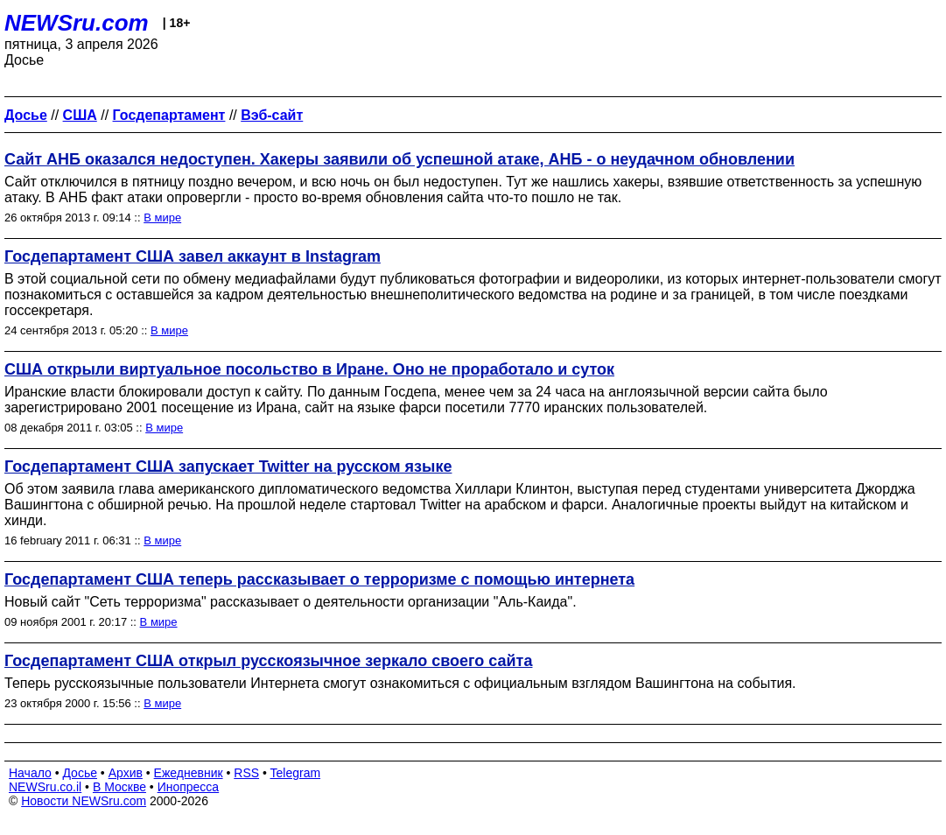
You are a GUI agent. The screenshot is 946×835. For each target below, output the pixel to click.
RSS (246, 773)
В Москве (119, 787)
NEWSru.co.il (45, 787)
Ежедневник (188, 773)
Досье (79, 773)
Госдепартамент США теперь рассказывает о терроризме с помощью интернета (319, 579)
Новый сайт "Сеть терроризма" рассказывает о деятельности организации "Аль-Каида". (290, 601)
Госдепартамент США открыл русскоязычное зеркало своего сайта (268, 661)
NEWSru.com (76, 23)
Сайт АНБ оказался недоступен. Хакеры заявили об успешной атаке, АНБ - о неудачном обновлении (399, 159)
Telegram (295, 773)
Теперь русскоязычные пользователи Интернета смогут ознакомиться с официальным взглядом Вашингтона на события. (400, 683)
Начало (30, 773)
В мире (162, 217)
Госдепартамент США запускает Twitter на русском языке (228, 466)
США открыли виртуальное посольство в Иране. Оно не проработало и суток (309, 369)
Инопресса (189, 787)
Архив (126, 773)
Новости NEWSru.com (83, 801)
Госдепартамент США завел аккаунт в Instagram (192, 256)
